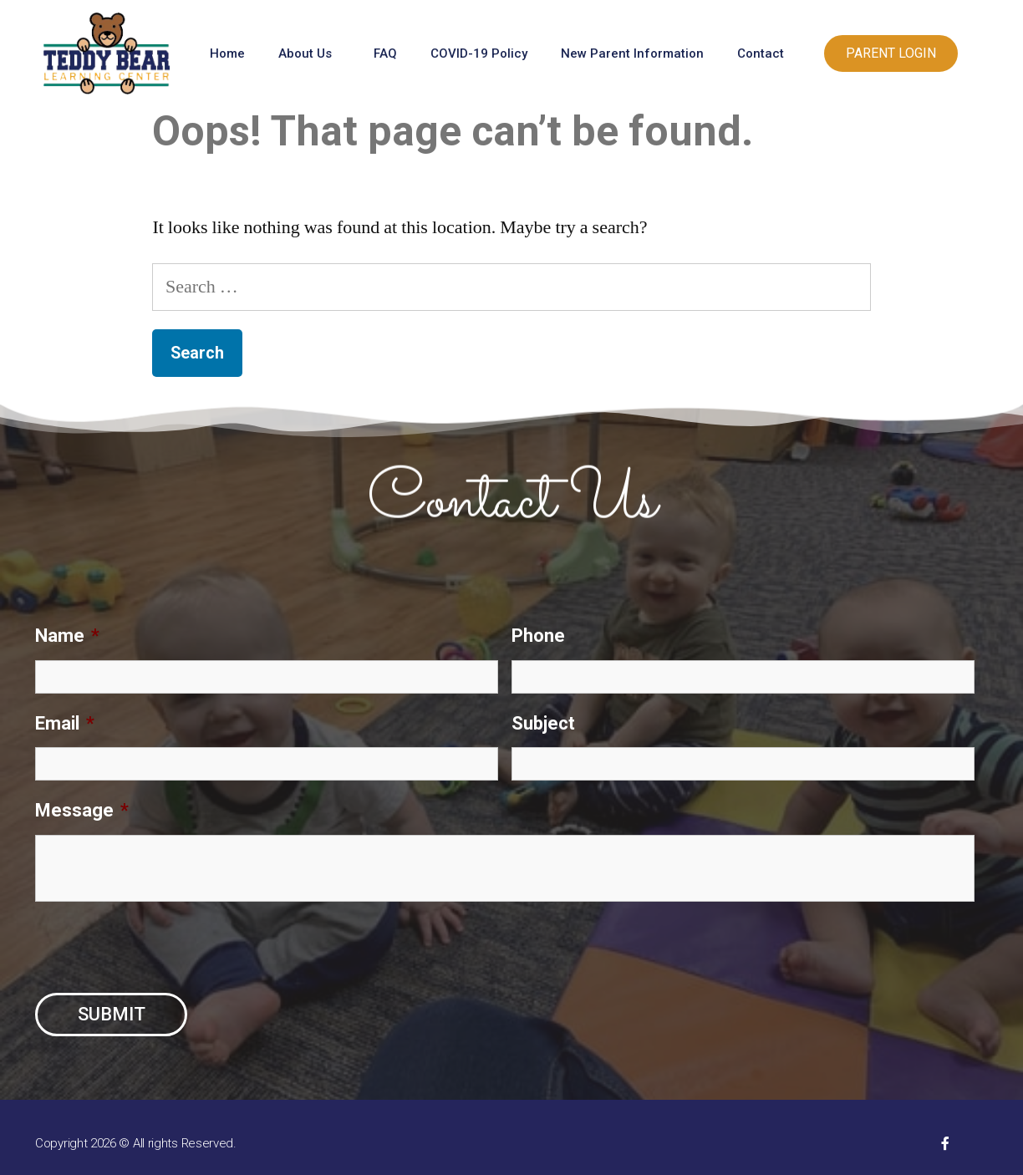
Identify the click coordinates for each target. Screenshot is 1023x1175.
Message (82, 810)
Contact (764, 53)
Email (64, 723)
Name (67, 635)
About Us (309, 53)
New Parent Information (632, 53)
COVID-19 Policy (478, 53)
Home (227, 53)
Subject (543, 723)
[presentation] (162, 947)
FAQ (385, 53)
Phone (538, 635)
